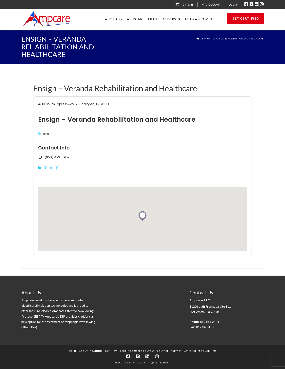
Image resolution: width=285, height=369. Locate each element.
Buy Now (111, 351)
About (83, 351)
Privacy (176, 351)
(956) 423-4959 (57, 157)
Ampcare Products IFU (200, 351)
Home (73, 351)
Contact (162, 351)
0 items (188, 4)
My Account (211, 4)
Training (96, 351)
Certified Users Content (137, 351)
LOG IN (233, 4)
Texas (43, 133)
